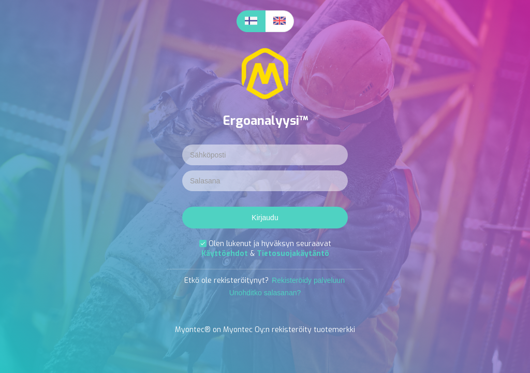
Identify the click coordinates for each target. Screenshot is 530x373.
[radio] (251, 21)
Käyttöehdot (225, 254)
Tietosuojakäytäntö (293, 254)
